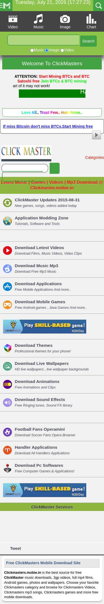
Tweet (15, 548)
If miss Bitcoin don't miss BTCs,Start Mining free (52, 127)
